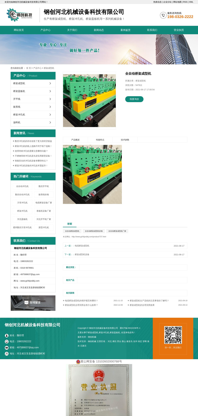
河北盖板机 (22, 219)
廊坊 (114, 341)
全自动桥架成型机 (72, 231)
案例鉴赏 (126, 30)
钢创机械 (92, 337)
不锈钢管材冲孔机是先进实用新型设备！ (33, 156)
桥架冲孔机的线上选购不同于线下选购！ (33, 146)
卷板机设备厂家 (44, 211)
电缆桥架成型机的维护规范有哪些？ (81, 300)
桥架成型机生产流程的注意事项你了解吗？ (149, 300)
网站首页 (19, 30)
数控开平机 (44, 186)
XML (191, 2)
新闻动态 (99, 30)
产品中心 (46, 30)
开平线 (16, 99)
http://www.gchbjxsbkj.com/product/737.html (89, 237)
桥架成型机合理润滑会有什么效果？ (81, 305)
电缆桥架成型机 (82, 246)
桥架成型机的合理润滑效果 (142, 305)
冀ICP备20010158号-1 (130, 328)
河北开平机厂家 (44, 219)
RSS (185, 2)
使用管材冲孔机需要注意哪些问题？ (31, 151)
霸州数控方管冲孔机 (22, 227)
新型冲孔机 (44, 227)
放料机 (16, 122)
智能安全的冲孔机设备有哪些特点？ (31, 161)
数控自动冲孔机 (22, 194)
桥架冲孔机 (19, 114)
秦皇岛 (129, 341)
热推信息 (157, 2)
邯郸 (145, 341)
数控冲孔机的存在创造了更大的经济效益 (33, 141)
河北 (110, 341)
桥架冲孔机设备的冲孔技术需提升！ (31, 165)
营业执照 (179, 30)
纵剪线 (16, 107)
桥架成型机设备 (82, 254)
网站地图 (177, 2)
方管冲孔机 (22, 202)
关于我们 (72, 30)
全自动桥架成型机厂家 (117, 231)
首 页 (28, 68)
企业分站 (167, 2)
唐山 (124, 341)
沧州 (135, 341)
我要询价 (134, 99)
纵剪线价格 (44, 194)
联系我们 (152, 30)
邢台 (119, 341)
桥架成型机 (49, 68)
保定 (140, 341)
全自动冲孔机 (22, 186)
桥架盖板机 (19, 91)
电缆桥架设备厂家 (44, 202)
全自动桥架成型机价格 (94, 231)
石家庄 (83, 346)
